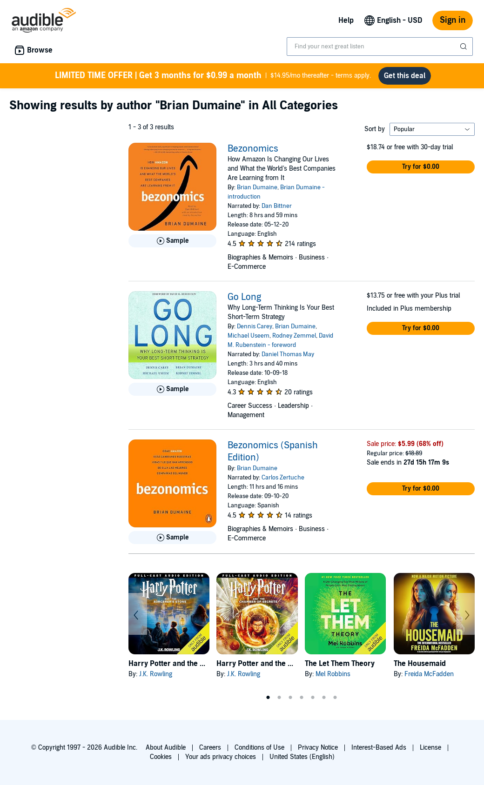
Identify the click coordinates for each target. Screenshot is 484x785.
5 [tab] (312, 697)
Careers (210, 748)
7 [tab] (335, 697)
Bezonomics (253, 148)
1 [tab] (268, 697)
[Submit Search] (464, 46)
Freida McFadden (429, 674)
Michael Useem (248, 335)
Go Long (244, 297)
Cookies (161, 757)
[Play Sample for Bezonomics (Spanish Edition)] (172, 537)
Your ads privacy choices (220, 757)
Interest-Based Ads (378, 748)
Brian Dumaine (257, 187)
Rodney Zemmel (294, 335)
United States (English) (302, 757)
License (430, 748)
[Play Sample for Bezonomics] (172, 240)
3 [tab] (290, 697)
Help (346, 20)
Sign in (452, 20)
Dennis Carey (254, 326)
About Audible (166, 748)
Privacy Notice (318, 748)
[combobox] (380, 46)
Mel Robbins (333, 674)
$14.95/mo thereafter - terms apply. (213, 76)
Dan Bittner (277, 206)
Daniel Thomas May (288, 354)
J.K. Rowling (155, 674)
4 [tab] (301, 697)
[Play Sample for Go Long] (172, 389)
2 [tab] (279, 697)
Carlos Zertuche (283, 477)
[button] (421, 166)
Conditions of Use (259, 748)
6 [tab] (324, 697)
